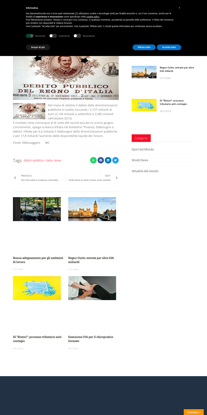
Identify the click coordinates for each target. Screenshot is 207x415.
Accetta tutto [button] (169, 47)
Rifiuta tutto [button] (144, 47)
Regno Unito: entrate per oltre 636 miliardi (177, 69)
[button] (93, 160)
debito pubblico (34, 160)
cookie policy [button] (92, 16)
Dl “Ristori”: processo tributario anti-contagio (173, 102)
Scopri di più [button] (38, 47)
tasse (57, 160)
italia (49, 160)
